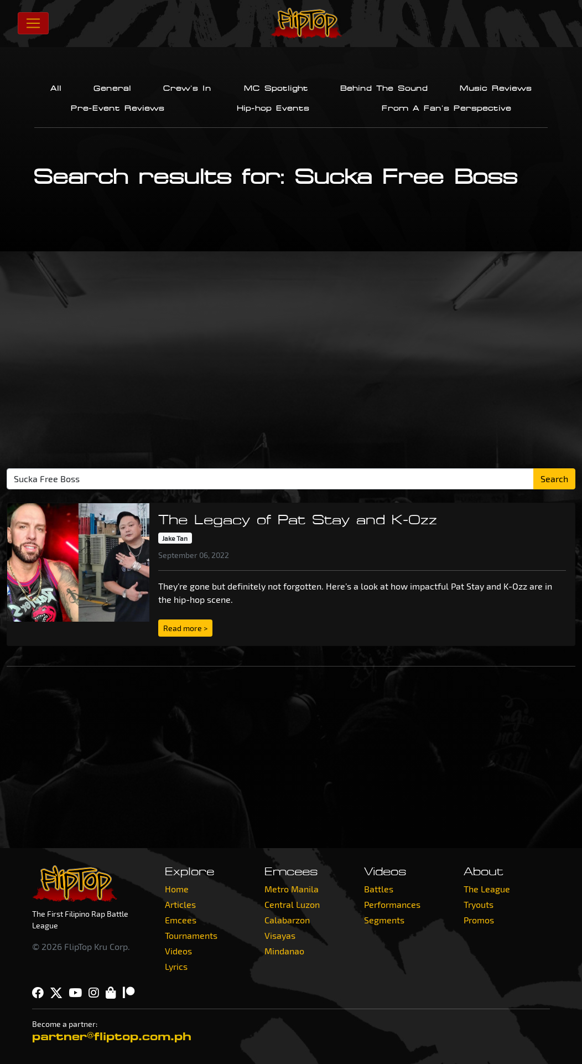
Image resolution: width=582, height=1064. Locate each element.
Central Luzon (292, 904)
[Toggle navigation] (33, 23)
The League (487, 889)
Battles (378, 889)
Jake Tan (175, 538)
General (112, 88)
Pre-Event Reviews (117, 108)
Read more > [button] (185, 628)
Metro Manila (291, 889)
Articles (180, 904)
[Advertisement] (294, 364)
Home (177, 889)
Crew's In (187, 88)
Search (554, 478)
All (55, 88)
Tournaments (191, 935)
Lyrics (176, 966)
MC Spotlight (276, 88)
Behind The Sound (384, 88)
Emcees (180, 920)
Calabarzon (287, 920)
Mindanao (284, 951)
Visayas (279, 935)
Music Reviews (496, 88)
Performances (392, 904)
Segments (384, 920)
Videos (178, 951)
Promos (479, 920)
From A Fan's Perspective (446, 108)
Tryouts (478, 904)
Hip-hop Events (273, 108)
